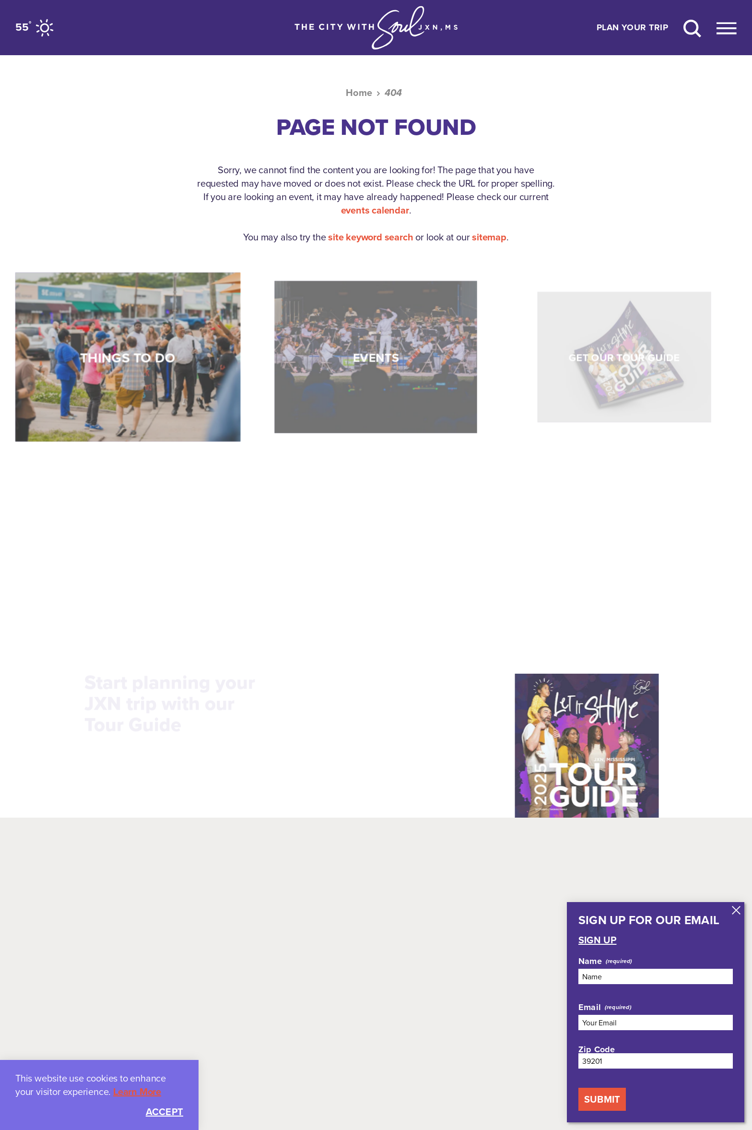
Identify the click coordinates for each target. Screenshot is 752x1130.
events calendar (375, 210)
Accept (164, 1112)
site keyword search (370, 237)
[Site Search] (692, 27)
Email (589, 1007)
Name (590, 961)
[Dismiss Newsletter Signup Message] (736, 910)
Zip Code (596, 1049)
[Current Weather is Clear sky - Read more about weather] (36, 28)
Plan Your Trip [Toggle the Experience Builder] (632, 28)
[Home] (376, 27)
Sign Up (597, 940)
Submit (602, 1099)
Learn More (137, 1091)
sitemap (489, 237)
